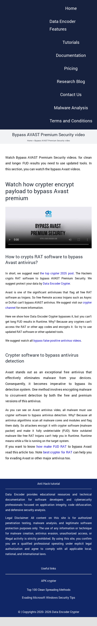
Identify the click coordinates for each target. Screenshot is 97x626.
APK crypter (48, 581)
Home (30, 140)
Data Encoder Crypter (56, 283)
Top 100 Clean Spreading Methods (48, 589)
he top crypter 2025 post (57, 273)
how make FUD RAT (51, 446)
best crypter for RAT (57, 452)
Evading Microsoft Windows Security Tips (48, 597)
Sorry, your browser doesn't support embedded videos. (48, 227)
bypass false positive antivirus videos (57, 340)
